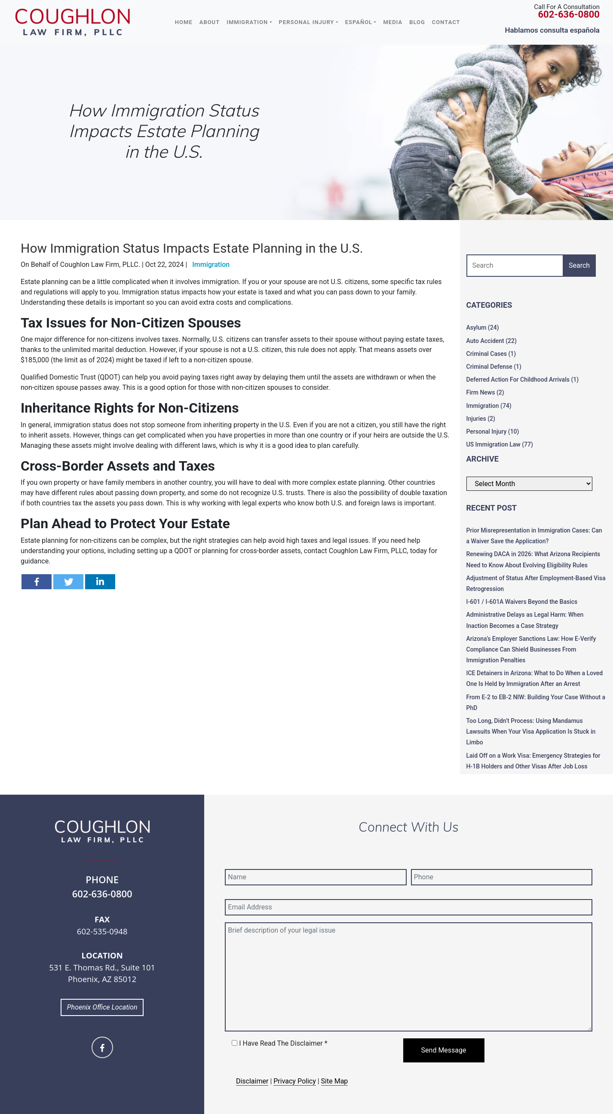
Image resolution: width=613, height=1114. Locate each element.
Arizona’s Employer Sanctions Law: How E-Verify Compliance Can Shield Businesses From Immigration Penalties (531, 649)
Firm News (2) (485, 392)
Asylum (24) (482, 327)
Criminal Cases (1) (491, 353)
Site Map (334, 1081)
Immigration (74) (489, 405)
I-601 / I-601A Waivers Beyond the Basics (522, 601)
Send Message (443, 1050)
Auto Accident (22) (491, 340)
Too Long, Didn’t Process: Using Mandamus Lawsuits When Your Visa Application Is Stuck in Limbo (531, 731)
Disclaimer (252, 1081)
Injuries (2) (480, 418)
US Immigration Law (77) (499, 444)
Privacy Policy (294, 1081)
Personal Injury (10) (492, 431)
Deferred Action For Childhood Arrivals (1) (522, 379)
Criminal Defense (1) (493, 366)
